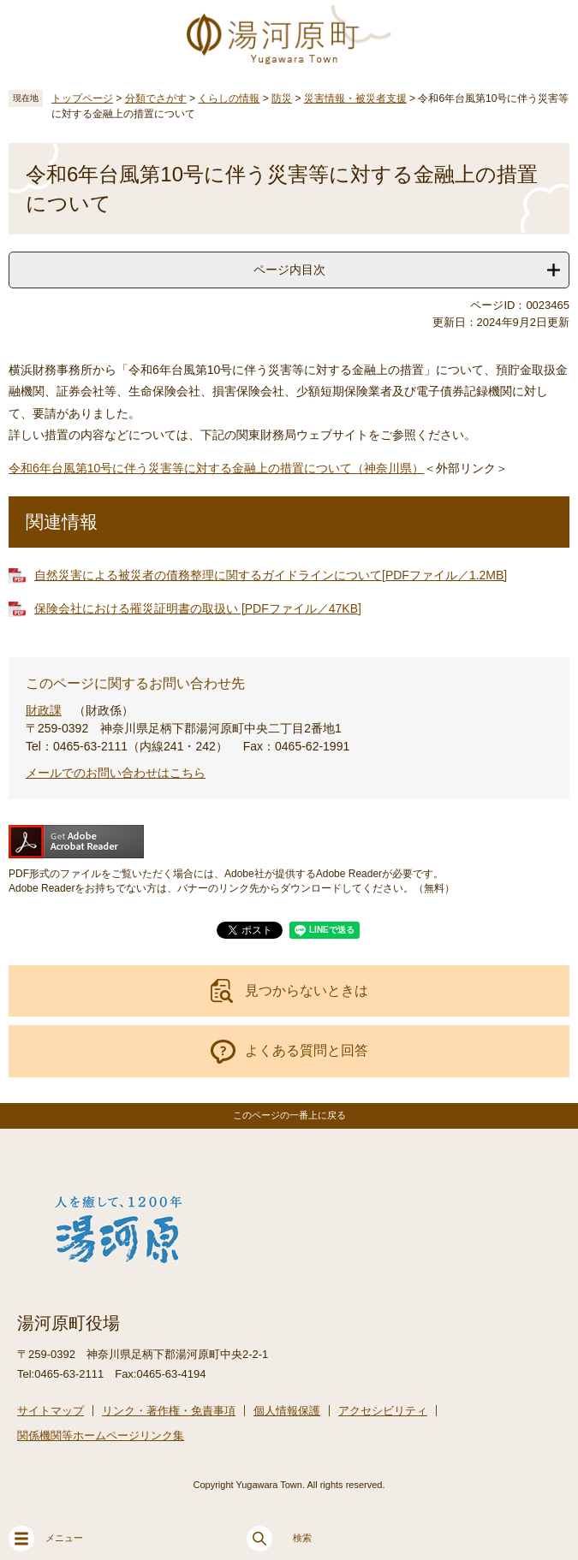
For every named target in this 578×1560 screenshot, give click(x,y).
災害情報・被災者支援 (355, 98)
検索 (279, 1538)
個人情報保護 (286, 1410)
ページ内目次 (289, 269)
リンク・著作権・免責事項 (168, 1410)
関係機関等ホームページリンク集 (100, 1435)
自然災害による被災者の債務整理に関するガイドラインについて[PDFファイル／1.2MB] (270, 575)
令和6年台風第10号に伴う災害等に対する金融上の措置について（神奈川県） (216, 468)
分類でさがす (156, 98)
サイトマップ (50, 1410)
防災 (281, 98)
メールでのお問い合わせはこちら (116, 773)
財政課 (44, 710)
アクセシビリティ (382, 1410)
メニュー (46, 1538)
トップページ (82, 98)
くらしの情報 (228, 98)
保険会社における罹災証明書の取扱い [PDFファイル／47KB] (197, 608)
